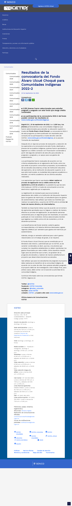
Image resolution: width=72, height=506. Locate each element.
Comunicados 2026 (13, 78)
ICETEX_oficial (51, 473)
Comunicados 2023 (13, 94)
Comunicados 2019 (13, 116)
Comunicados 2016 (13, 133)
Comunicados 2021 (13, 105)
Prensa (4, 38)
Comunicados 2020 (13, 111)
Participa (5, 52)
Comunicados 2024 (13, 89)
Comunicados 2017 (13, 127)
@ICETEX (31, 322)
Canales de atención (43, 488)
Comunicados (11, 73)
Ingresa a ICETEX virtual (46, 6)
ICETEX (48, 470)
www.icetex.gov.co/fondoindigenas (35, 158)
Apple (40, 478)
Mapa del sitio (37, 490)
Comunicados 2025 (13, 83)
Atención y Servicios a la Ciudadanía (14, 48)
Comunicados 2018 (13, 122)
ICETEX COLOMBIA (18, 470)
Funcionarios (50, 490)
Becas (4, 24)
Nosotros (5, 15)
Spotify (17, 481)
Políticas (17, 488)
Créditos (5, 19)
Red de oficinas (28, 488)
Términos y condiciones (21, 490)
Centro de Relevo (21, 478)
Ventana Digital (26, 448)
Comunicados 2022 (13, 100)
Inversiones (6, 34)
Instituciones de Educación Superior (14, 29)
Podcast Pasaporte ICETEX (9, 139)
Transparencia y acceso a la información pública (18, 43)
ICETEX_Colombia (36, 470)
